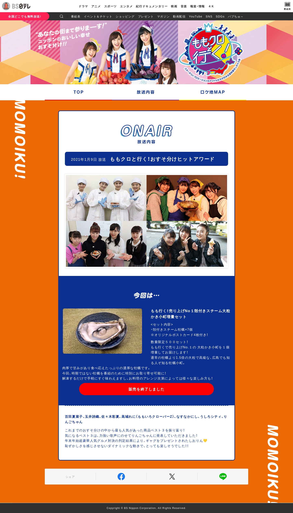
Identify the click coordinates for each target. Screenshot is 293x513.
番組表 (76, 16)
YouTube (195, 16)
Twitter (172, 476)
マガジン (163, 16)
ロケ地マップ (212, 92)
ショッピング (125, 16)
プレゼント (146, 16)
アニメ (96, 6)
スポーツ (110, 6)
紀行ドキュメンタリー (152, 6)
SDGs (220, 16)
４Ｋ (211, 6)
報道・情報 (197, 6)
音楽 (184, 6)
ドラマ (83, 6)
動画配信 (179, 16)
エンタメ (126, 6)
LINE (223, 476)
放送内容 (145, 92)
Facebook (121, 476)
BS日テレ (21, 6)
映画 (174, 6)
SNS (209, 16)
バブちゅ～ (236, 16)
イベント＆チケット (98, 16)
